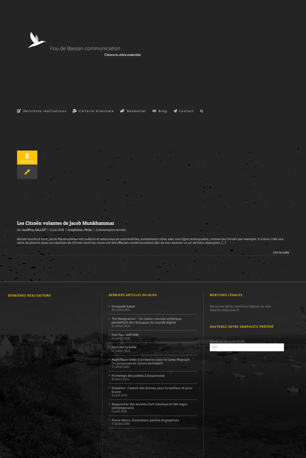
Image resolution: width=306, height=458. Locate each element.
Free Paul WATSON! (125, 335)
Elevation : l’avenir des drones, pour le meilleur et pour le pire (152, 390)
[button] (202, 110)
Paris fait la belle (124, 347)
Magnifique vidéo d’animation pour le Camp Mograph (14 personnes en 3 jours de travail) (151, 361)
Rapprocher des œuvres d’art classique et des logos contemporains (149, 406)
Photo (88, 230)
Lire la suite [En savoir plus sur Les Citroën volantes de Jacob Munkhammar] (281, 252)
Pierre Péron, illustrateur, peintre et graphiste (145, 420)
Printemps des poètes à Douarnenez (138, 376)
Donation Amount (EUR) (227, 341)
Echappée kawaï (123, 306)
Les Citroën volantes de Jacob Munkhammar (65, 223)
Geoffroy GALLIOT (34, 230)
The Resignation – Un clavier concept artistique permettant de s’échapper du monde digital (146, 320)
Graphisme (75, 230)
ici (227, 306)
